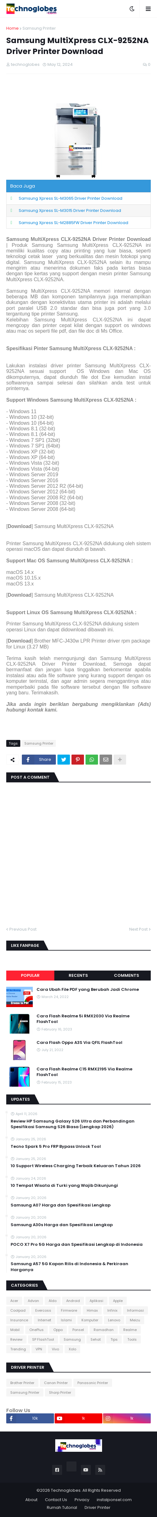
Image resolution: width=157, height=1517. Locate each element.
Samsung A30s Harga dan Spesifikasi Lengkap (62, 1225)
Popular (30, 975)
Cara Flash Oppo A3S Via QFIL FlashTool (79, 1042)
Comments (126, 975)
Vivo (55, 1349)
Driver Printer (97, 1507)
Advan (33, 1300)
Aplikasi (96, 1300)
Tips (114, 1339)
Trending (18, 1349)
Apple (118, 1300)
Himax (92, 1310)
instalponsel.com (114, 1500)
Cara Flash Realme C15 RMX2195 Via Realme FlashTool (84, 1072)
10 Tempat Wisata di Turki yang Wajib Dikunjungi (64, 1185)
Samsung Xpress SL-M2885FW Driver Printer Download (73, 223)
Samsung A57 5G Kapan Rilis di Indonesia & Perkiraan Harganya (69, 1266)
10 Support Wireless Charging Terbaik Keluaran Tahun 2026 (76, 1166)
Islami (66, 1320)
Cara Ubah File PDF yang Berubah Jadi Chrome (88, 989)
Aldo (52, 1300)
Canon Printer (56, 1382)
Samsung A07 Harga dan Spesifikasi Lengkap (60, 1205)
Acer (14, 1300)
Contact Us (56, 1500)
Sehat (96, 1339)
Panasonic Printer (92, 1382)
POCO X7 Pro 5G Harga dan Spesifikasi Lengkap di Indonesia (77, 1244)
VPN (39, 1349)
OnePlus (36, 1329)
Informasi (135, 1310)
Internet (44, 1320)
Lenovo (114, 1320)
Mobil (15, 1329)
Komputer (89, 1320)
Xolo (72, 1349)
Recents (78, 975)
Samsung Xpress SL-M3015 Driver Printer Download (70, 210)
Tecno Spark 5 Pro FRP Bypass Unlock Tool (56, 1146)
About (31, 1500)
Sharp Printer (60, 1392)
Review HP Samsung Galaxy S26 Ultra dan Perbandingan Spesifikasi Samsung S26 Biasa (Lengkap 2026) (73, 1124)
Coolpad (18, 1310)
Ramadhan (104, 1329)
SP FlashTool (43, 1339)
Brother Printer (22, 1382)
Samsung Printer (39, 28)
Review (16, 1339)
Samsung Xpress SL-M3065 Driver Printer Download (70, 198)
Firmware (69, 1310)
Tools (132, 1339)
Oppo (58, 1329)
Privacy (82, 1500)
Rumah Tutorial (62, 1507)
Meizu (135, 1320)
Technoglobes (66, 1490)
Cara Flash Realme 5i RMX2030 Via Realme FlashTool (83, 1019)
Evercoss (43, 1310)
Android (73, 1300)
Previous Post (23, 929)
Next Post (138, 929)
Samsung (72, 1339)
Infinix (112, 1310)
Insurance (19, 1320)
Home (12, 28)
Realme (130, 1329)
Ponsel (78, 1329)
